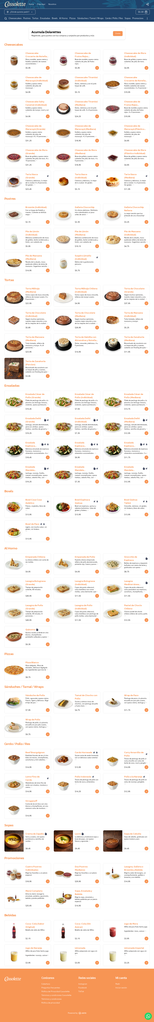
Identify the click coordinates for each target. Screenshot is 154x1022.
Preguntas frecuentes (50, 988)
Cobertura (45, 984)
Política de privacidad (50, 1003)
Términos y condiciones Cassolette (56, 995)
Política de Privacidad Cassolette (55, 992)
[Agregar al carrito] (48, 68)
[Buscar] (5, 18)
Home (31, 4)
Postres (27, 18)
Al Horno (63, 18)
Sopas (128, 18)
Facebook (82, 988)
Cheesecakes (15, 18)
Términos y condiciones (51, 999)
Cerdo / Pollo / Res (114, 18)
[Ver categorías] (147, 18)
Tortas (35, 18)
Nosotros (52, 4)
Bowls (55, 18)
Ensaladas (45, 18)
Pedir (117, 984)
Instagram (82, 984)
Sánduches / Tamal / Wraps (90, 18)
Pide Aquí (41, 4)
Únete (117, 33)
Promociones (138, 18)
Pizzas (72, 18)
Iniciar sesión (121, 988)
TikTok (81, 992)
